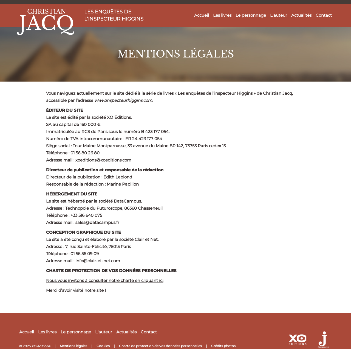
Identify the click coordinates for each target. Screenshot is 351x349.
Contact (324, 15)
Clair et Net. (146, 239)
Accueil (201, 15)
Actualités (301, 15)
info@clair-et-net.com (97, 260)
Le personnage (251, 15)
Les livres (222, 15)
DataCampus (127, 201)
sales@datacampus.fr (97, 222)
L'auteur (278, 15)
